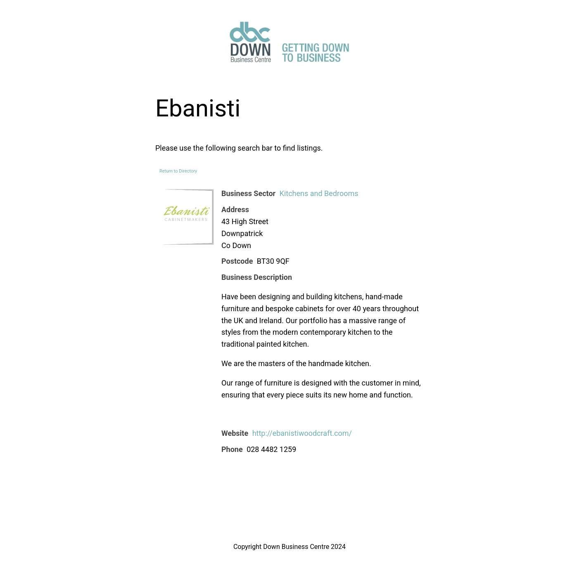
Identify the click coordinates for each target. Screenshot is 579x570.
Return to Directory (178, 171)
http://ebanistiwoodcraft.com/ (302, 433)
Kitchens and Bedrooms (319, 193)
